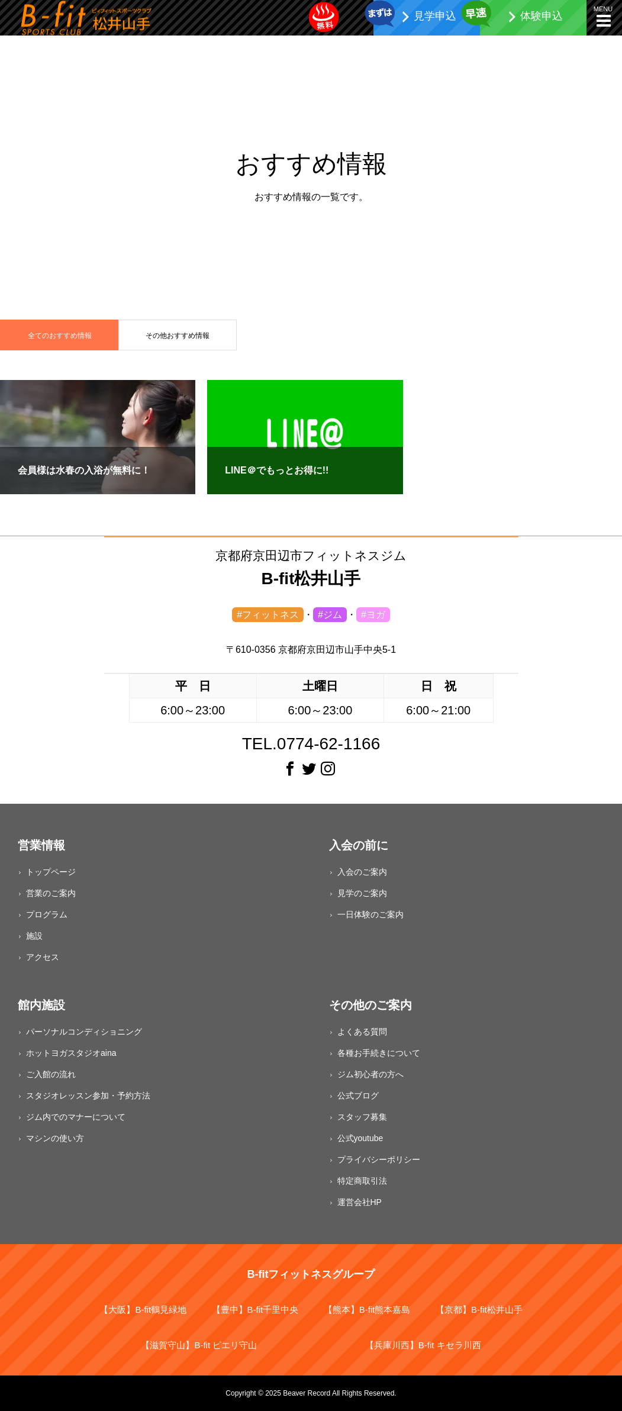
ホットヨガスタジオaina (71, 1053)
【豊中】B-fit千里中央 (255, 1309)
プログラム (46, 914)
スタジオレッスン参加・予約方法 (88, 1095)
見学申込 (435, 16)
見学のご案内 (362, 893)
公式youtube (360, 1138)
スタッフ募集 (362, 1117)
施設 (34, 935)
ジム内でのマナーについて (75, 1117)
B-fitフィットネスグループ (311, 1274)
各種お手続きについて (378, 1053)
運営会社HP (359, 1202)
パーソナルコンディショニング (84, 1031)
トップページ (51, 872)
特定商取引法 (362, 1181)
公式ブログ (358, 1095)
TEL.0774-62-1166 (311, 744)
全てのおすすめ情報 (60, 335)
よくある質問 (362, 1031)
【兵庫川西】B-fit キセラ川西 (423, 1345)
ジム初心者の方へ (370, 1074)
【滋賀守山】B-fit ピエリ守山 (199, 1345)
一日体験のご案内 (370, 914)
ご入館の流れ (51, 1074)
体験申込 (541, 16)
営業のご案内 (51, 893)
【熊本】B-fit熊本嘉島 (367, 1309)
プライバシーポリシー (378, 1159)
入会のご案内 (362, 872)
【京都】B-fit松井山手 (479, 1309)
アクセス (42, 957)
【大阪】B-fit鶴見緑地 (142, 1309)
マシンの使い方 (55, 1138)
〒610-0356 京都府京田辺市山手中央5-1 (311, 650)
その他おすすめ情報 (178, 335)
